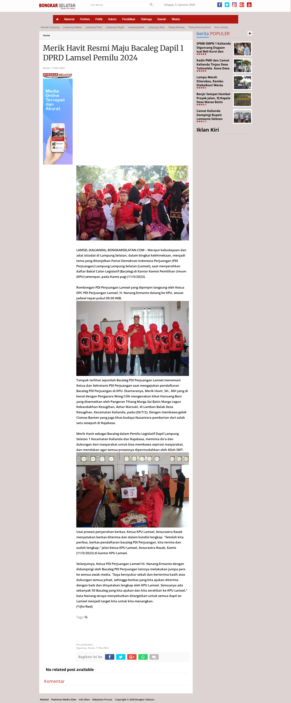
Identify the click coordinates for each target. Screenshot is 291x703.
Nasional (69, 19)
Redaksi (44, 699)
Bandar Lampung (50, 27)
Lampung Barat (136, 27)
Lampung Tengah (115, 27)
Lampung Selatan (72, 27)
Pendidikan (128, 19)
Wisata (176, 19)
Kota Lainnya (221, 27)
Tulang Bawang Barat (199, 27)
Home (46, 35)
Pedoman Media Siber (64, 699)
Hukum (112, 19)
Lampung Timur (93, 27)
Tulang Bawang (176, 27)
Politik (98, 19)
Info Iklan (84, 699)
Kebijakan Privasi (102, 699)
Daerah (161, 19)
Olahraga (146, 19)
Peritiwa (85, 19)
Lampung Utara (156, 27)
